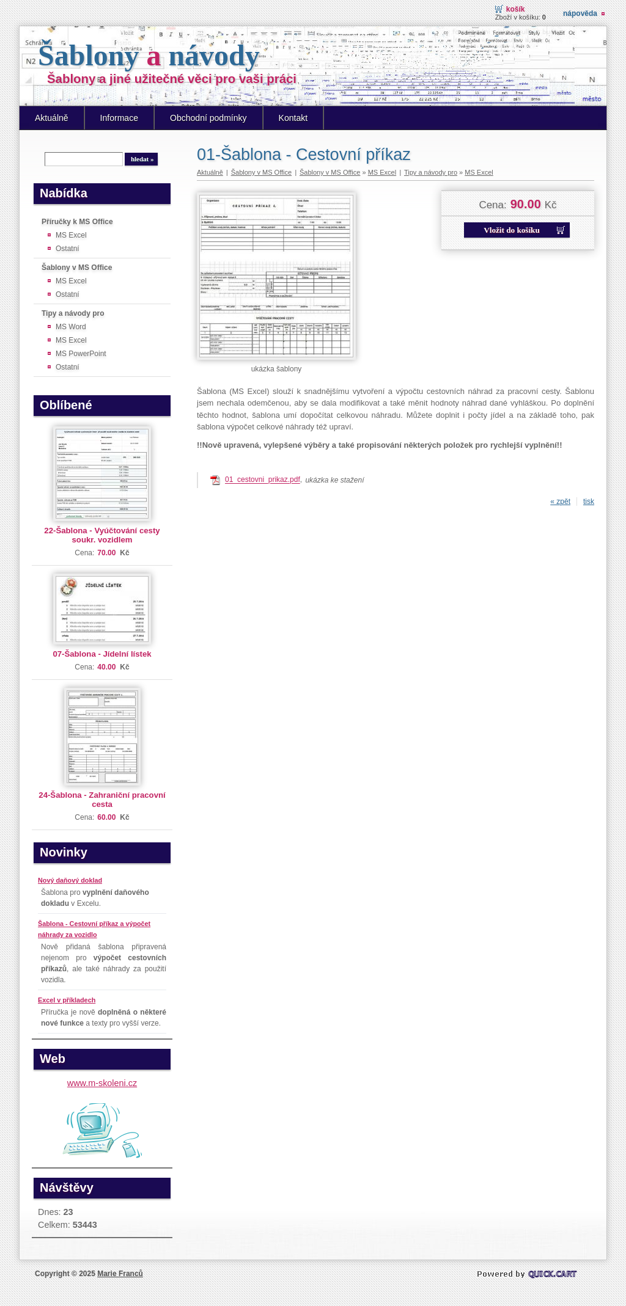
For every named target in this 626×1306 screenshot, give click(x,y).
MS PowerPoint (81, 353)
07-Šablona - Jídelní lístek (102, 653)
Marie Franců (120, 1273)
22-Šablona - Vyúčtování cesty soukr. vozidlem (102, 535)
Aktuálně (51, 118)
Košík (515, 9)
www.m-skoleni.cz (102, 1083)
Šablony (149, 55)
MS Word (71, 327)
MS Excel (71, 235)
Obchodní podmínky (208, 118)
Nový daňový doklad (70, 880)
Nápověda (580, 13)
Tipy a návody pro (73, 313)
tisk (588, 501)
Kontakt (293, 118)
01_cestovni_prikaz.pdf (262, 480)
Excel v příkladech (66, 1000)
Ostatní (67, 248)
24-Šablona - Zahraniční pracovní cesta (102, 799)
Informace (119, 118)
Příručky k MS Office (77, 221)
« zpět (560, 501)
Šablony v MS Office (77, 267)
